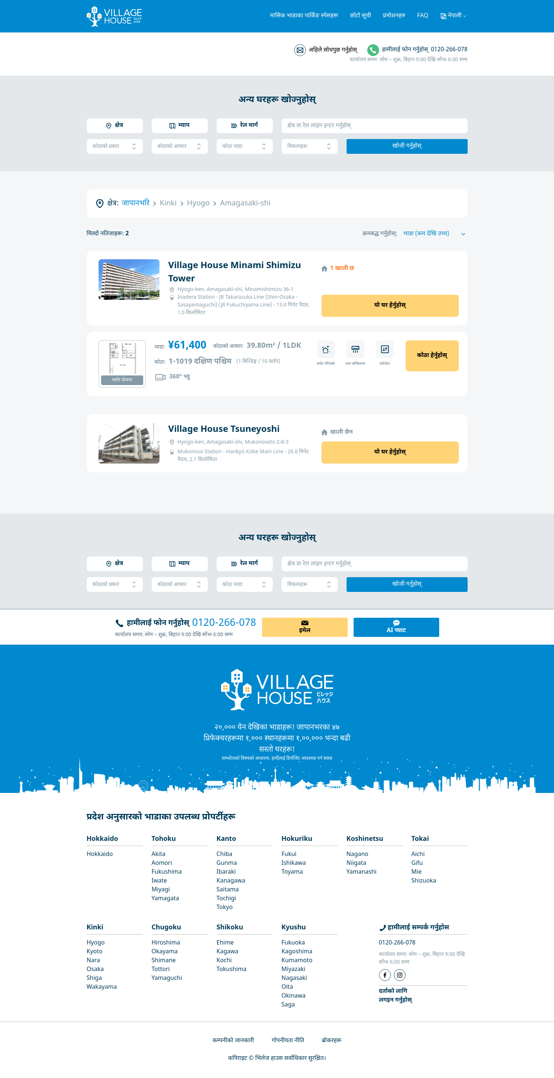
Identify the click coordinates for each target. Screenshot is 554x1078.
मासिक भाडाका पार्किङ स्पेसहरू (304, 16)
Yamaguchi (167, 978)
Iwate (159, 881)
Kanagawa (231, 881)
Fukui (289, 855)
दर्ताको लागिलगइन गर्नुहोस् (395, 996)
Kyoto (95, 952)
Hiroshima (166, 943)
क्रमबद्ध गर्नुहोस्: (380, 234)
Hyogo (96, 943)
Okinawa (294, 996)
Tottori (161, 970)
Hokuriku (297, 839)
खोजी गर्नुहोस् (406, 146)
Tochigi (226, 899)
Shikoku (230, 927)
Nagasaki (294, 978)
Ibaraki (226, 872)
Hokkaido (102, 839)
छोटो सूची (360, 16)
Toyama (292, 872)
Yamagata (165, 899)
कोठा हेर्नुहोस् (432, 356)
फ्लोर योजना (122, 380)
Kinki (95, 927)
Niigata (357, 863)
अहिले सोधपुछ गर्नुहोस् (333, 50)
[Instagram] (400, 975)
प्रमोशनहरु (394, 16)
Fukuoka (293, 943)
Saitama (228, 890)
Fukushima (167, 872)
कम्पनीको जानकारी (233, 1041)
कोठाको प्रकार (115, 146)
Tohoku (164, 839)
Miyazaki (294, 970)
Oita (287, 987)
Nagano (358, 855)
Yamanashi (362, 872)
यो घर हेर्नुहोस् (390, 305)
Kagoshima (297, 952)
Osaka (95, 970)
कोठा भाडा (245, 146)
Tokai (420, 839)
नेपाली (454, 16)
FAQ (422, 16)
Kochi (224, 961)
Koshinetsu (365, 839)
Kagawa (227, 952)
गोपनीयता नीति (288, 1041)
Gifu (417, 863)
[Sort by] (435, 234)
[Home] (277, 689)
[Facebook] (385, 975)
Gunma (227, 863)
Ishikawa (294, 863)
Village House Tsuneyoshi (224, 430)
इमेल (304, 631)
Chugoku (166, 927)
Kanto (226, 839)
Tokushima (232, 970)
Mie (417, 872)
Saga (288, 1005)
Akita (159, 855)
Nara (93, 961)
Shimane (164, 961)
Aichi (418, 855)
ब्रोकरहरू (331, 1041)
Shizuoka (424, 881)
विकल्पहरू (310, 146)
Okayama (165, 952)
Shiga (94, 978)
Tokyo (225, 908)
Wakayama (102, 987)
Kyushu (294, 927)
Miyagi (161, 890)
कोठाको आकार (180, 146)
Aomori (162, 863)
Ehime (225, 943)
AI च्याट (396, 631)
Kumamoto (297, 961)
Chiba (225, 855)
